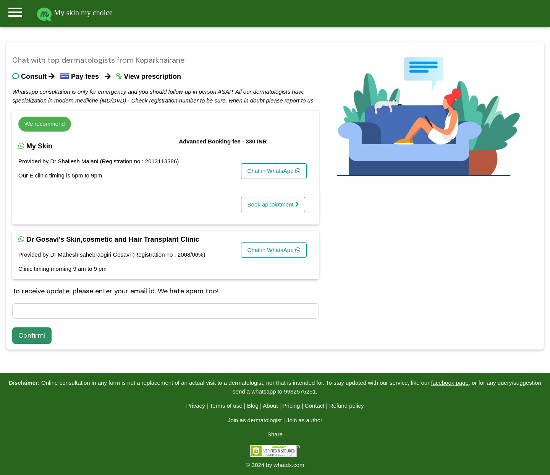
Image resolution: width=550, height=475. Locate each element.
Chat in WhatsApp (273, 171)
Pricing (291, 405)
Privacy (195, 405)
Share (275, 434)
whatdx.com (288, 465)
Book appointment (273, 204)
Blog (253, 405)
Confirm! (31, 335)
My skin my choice (75, 12)
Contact (315, 405)
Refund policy (346, 405)
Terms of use (226, 405)
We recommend (44, 123)
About (270, 405)
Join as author (304, 420)
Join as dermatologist (255, 420)
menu (15, 12)
